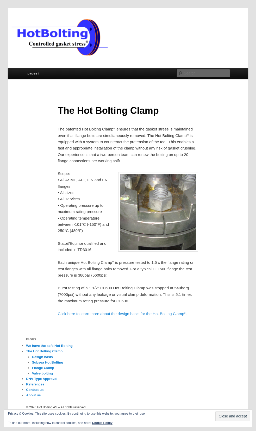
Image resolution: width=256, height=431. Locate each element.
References (35, 384)
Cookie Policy (102, 423)
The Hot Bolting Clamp (44, 351)
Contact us (34, 390)
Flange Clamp (43, 368)
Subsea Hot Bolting (47, 362)
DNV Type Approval (41, 379)
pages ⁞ (33, 73)
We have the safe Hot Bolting (49, 346)
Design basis (42, 357)
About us (33, 395)
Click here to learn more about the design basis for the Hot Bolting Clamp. (122, 313)
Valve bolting (42, 373)
